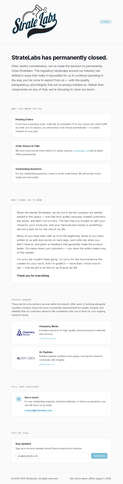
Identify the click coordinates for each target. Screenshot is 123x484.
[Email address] (52, 456)
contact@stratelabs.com (40, 410)
